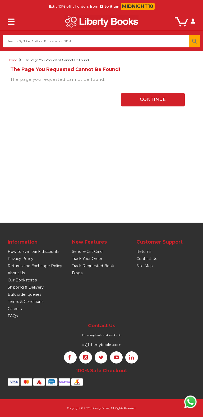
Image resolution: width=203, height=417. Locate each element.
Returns (143, 251)
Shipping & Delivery (26, 287)
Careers (15, 308)
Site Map (144, 265)
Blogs (77, 273)
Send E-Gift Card (87, 251)
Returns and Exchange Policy (35, 265)
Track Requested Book (93, 265)
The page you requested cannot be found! (57, 60)
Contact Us (146, 258)
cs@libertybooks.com (101, 344)
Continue (153, 99)
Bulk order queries (24, 294)
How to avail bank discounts (33, 251)
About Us (16, 273)
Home (12, 60)
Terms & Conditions (25, 301)
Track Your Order (87, 258)
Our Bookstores (22, 280)
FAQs (13, 315)
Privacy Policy (20, 258)
